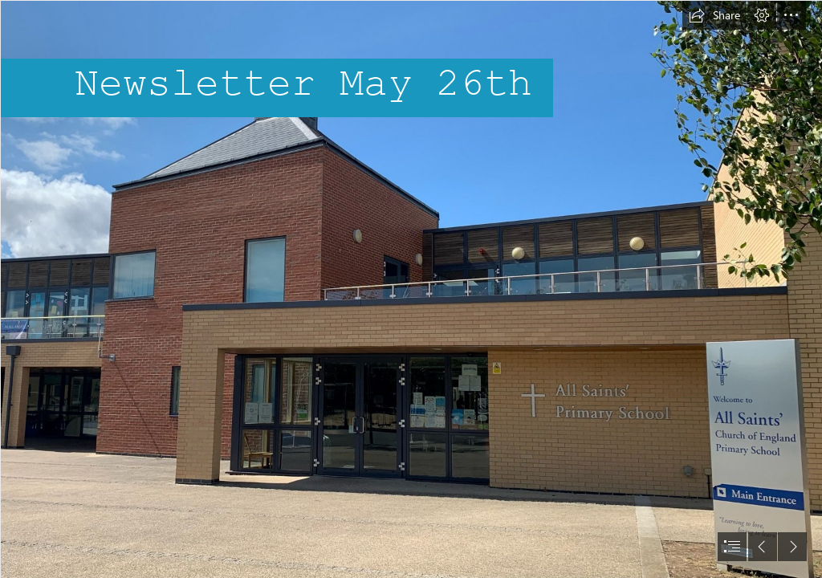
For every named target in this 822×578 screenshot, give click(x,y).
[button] (714, 15)
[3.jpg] (411, 289)
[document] (411, 289)
